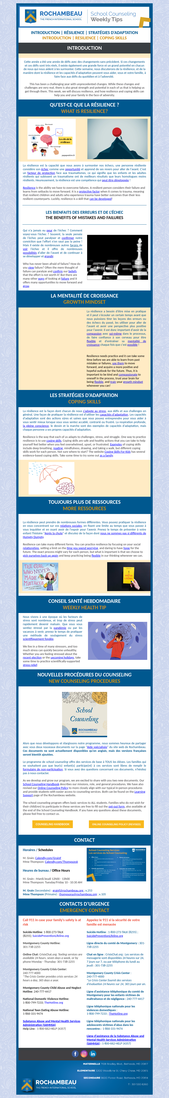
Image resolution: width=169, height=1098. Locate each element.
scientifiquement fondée (38, 639)
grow (26, 286)
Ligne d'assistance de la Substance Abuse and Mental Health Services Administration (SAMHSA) (115, 1039)
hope (126, 548)
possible (132, 345)
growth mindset (133, 382)
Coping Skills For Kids (118, 452)
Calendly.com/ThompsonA (61, 862)
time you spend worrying (82, 548)
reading (58, 448)
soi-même (115, 334)
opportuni (71, 169)
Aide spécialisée (97, 747)
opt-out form (116, 806)
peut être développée (115, 180)
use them (118, 363)
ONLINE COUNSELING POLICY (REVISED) (116, 824)
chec (45, 169)
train (113, 382)
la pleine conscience (36, 426)
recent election (32, 657)
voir (25, 249)
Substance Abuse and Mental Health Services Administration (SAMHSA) (51, 1023)
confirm (58, 271)
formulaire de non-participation (43, 769)
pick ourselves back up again (40, 556)
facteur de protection (41, 173)
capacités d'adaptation (114, 414)
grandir (48, 256)
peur (50, 230)
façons (74, 245)
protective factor (89, 191)
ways (41, 279)
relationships (31, 548)
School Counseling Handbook (41, 784)
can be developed (101, 199)
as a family (106, 455)
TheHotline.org (53, 1002)
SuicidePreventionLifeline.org (51, 936)
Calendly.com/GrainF (48, 858)
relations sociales (71, 526)
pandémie (60, 628)
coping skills (53, 441)
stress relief (30, 665)
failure (65, 279)
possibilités (30, 253)
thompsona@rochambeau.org (78, 894)
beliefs (72, 271)
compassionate (128, 374)
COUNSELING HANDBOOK (53, 824)
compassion (94, 334)
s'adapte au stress (94, 411)
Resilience (29, 188)
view (31, 267)
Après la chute (54, 533)
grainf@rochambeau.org (68, 890)
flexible (91, 341)
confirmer (68, 238)
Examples (116, 444)
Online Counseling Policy (53, 788)
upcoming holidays (62, 657)
